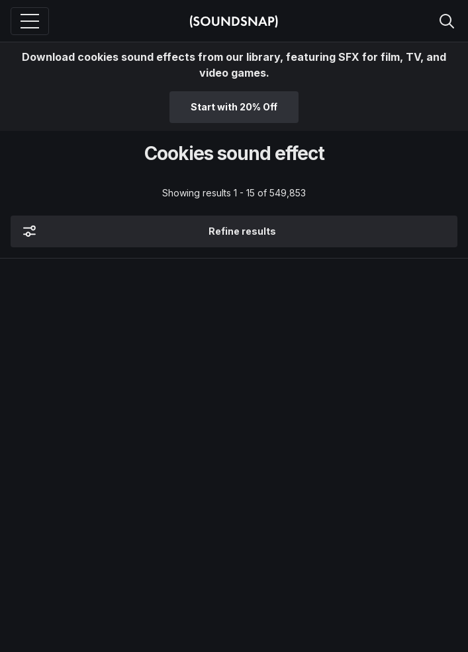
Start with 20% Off (234, 106)
